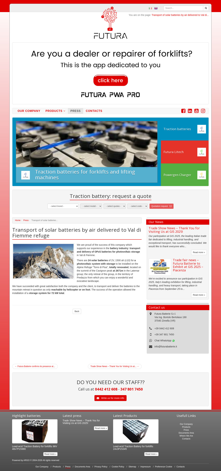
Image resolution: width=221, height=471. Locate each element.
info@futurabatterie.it (166, 346)
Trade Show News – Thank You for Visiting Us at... (114, 366)
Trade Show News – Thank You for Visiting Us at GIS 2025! (174, 230)
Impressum (145, 466)
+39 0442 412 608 (164, 328)
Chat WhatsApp (165, 340)
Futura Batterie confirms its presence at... (35, 366)
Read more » (199, 252)
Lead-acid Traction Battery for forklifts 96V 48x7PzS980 (34, 447)
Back (77, 311)
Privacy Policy (100, 466)
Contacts (94, 110)
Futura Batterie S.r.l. (165, 313)
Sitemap (132, 466)
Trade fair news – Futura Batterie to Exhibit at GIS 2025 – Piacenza (188, 265)
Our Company (29, 110)
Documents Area (186, 433)
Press (75, 110)
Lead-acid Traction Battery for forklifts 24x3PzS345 (133, 447)
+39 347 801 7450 (164, 334)
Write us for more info (110, 398)
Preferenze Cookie (163, 466)
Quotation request (161, 206)
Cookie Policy (118, 466)
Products (55, 110)
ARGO (26, 460)
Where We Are (186, 436)
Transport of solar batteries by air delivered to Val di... (180, 15)
